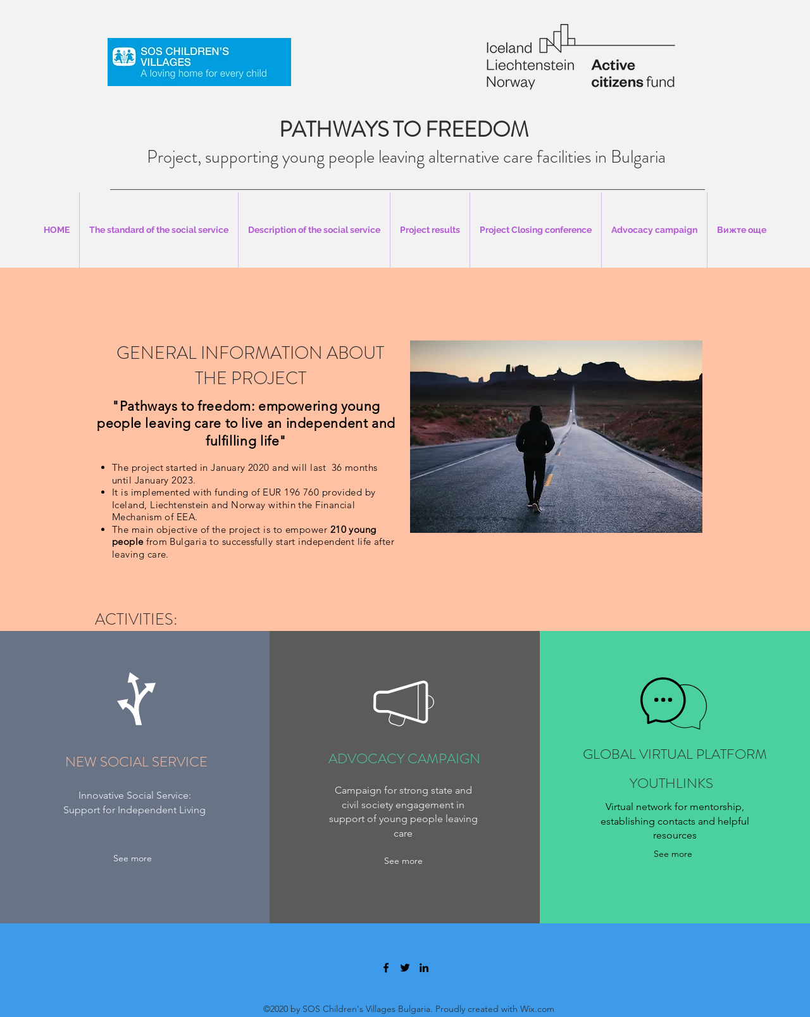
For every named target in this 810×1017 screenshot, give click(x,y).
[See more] (133, 858)
